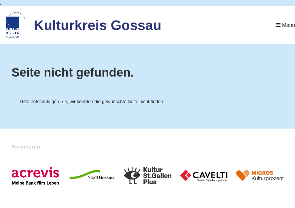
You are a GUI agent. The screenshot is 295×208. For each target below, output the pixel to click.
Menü (285, 25)
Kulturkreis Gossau (98, 25)
